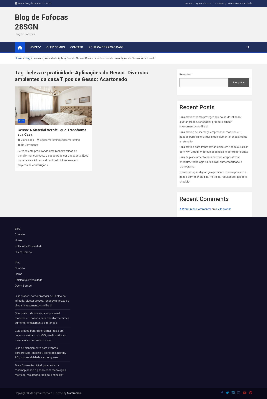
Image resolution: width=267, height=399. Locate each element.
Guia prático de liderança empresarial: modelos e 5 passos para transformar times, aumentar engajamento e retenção (213, 136)
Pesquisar (185, 74)
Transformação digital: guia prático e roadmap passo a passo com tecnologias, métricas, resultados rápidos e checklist (213, 176)
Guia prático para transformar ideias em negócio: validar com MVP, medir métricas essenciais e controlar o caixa (40, 335)
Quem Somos (203, 3)
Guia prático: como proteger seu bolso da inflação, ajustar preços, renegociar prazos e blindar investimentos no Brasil (210, 121)
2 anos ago (26, 139)
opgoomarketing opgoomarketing (58, 139)
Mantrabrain (74, 393)
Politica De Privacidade (240, 3)
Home (188, 3)
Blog (21, 120)
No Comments (29, 144)
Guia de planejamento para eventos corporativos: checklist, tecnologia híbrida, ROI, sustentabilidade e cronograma (210, 161)
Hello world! (223, 209)
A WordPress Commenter (195, 209)
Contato (219, 3)
